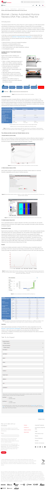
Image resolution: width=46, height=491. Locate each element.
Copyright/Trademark (39, 425)
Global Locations (27, 429)
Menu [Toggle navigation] (3, 5)
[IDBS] (29, 485)
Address (5, 379)
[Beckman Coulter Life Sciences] (16, 485)
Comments (5, 387)
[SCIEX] (16, 488)
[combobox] (32, 2)
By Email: (5, 397)
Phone (4, 362)
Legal (36, 431)
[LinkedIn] (40, 447)
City (4, 383)
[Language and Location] (43, 5)
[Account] (39, 5)
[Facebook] (35, 447)
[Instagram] (37, 447)
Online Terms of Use (39, 433)
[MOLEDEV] (3, 489)
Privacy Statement (39, 438)
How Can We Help (7, 345)
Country (4, 370)
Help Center (26, 432)
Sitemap (36, 440)
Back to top (41, 419)
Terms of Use (3, 446)
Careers (25, 425)
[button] (22, 2)
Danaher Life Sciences (39, 442)
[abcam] (3, 485)
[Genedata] (22, 485)
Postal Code (5, 374)
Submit (40, 410)
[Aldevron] (9, 485)
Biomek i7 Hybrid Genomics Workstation (22, 36)
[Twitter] (42, 447)
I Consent (10, 397)
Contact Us (26, 427)
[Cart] (36, 5)
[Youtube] (45, 447)
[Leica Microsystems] (42, 485)
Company (5, 366)
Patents (36, 435)
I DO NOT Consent (12, 398)
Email (4, 358)
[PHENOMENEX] (9, 488)
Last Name (5, 353)
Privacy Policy (34, 405)
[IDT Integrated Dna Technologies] (35, 485)
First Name (5, 349)
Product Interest (6, 341)
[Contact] (33, 5)
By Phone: (5, 401)
